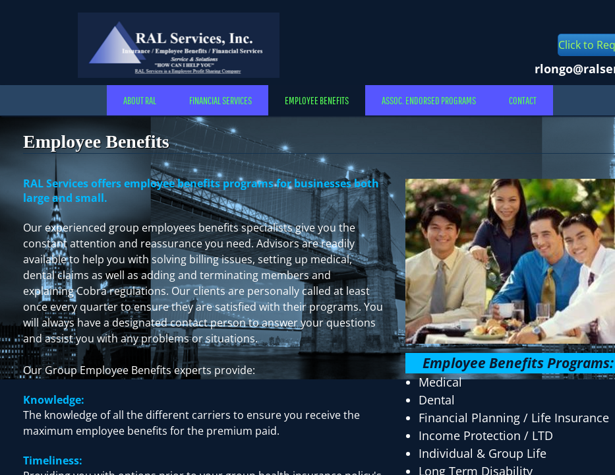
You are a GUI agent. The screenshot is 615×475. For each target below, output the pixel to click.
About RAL (139, 100)
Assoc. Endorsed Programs (429, 100)
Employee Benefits (317, 100)
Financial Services (220, 100)
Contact (523, 100)
